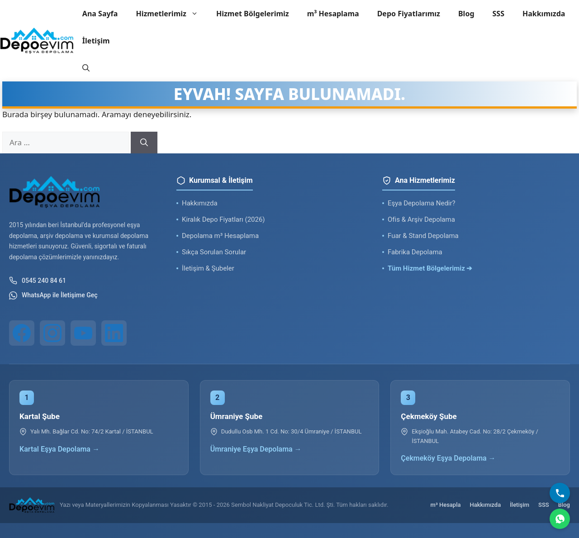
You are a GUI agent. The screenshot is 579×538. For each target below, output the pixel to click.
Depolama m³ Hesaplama (220, 236)
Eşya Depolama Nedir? (422, 203)
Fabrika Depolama (415, 252)
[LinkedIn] (114, 333)
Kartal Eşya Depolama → (59, 449)
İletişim (96, 41)
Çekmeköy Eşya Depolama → (448, 458)
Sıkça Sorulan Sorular (214, 252)
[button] (86, 67)
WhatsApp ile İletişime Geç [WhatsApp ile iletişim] (53, 295)
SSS (498, 14)
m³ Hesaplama (333, 14)
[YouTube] (83, 333)
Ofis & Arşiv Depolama (421, 219)
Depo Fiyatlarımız (408, 14)
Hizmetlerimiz (171, 13)
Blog (466, 14)
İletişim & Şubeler (208, 268)
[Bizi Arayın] (560, 493)
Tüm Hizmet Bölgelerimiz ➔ (430, 268)
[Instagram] (52, 333)
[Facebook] (21, 333)
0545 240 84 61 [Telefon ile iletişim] (37, 280)
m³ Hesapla (446, 504)
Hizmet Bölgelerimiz (252, 14)
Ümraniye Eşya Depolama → (256, 449)
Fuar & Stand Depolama (423, 236)
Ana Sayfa (100, 14)
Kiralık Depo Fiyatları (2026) (223, 219)
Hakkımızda (543, 14)
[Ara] (144, 142)
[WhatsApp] (560, 519)
